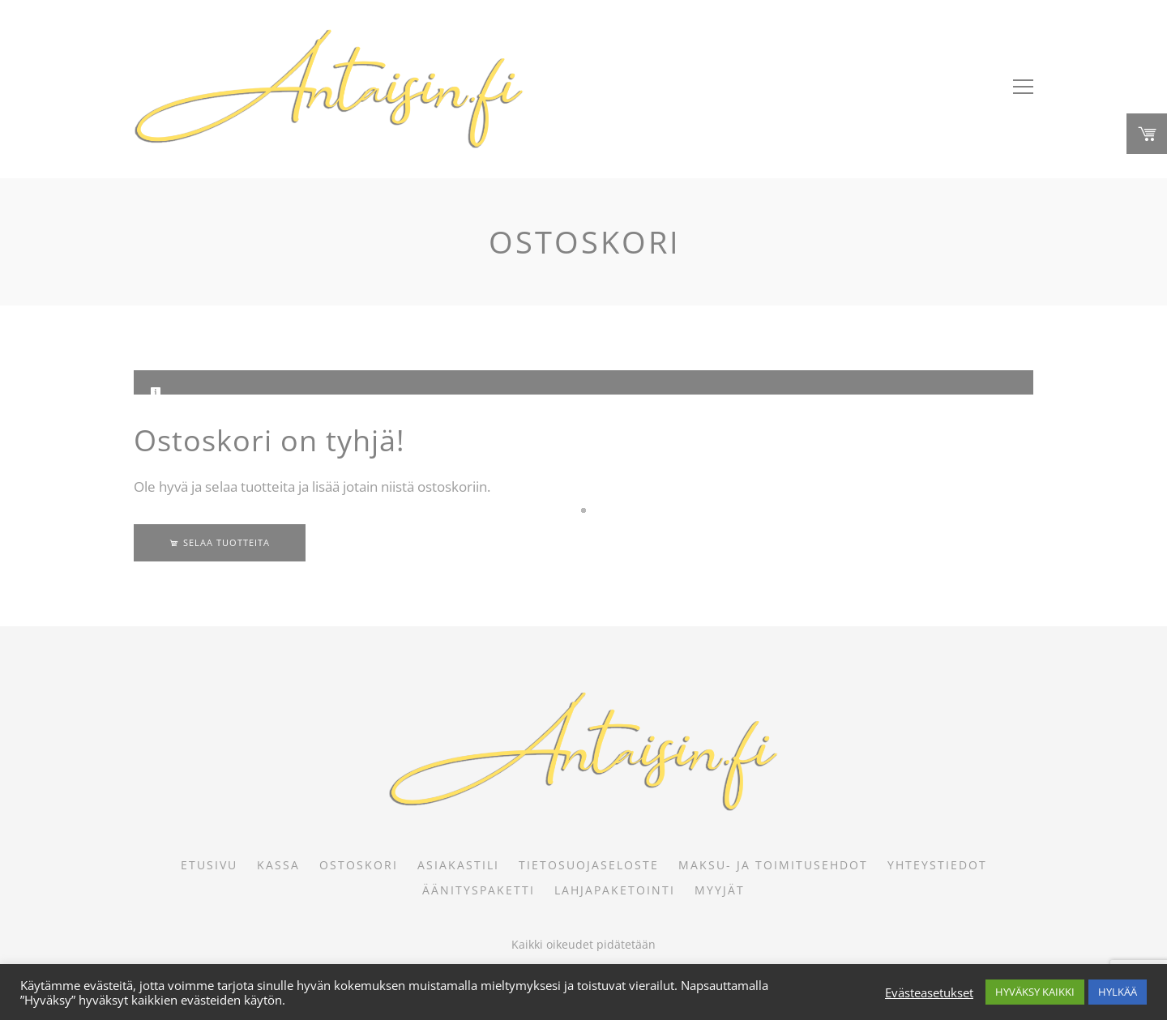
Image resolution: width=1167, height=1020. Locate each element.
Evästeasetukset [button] (929, 992)
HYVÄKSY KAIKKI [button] (1035, 991)
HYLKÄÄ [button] (1117, 991)
